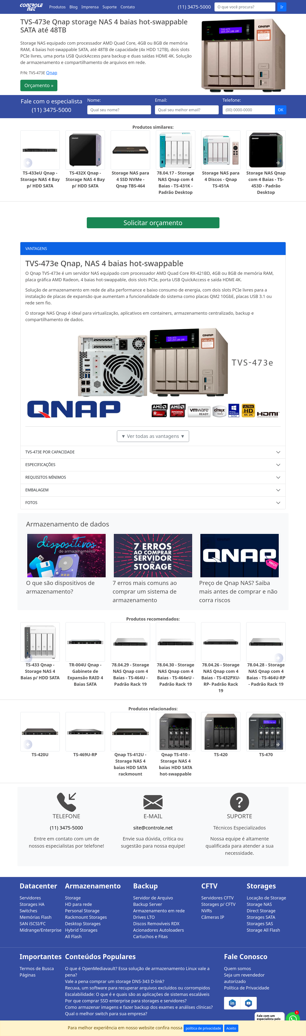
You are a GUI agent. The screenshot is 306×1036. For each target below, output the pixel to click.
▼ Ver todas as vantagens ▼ (153, 436)
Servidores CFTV (217, 898)
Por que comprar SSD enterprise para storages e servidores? (125, 1001)
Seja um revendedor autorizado (244, 978)
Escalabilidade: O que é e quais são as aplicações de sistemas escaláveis (137, 994)
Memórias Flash (36, 917)
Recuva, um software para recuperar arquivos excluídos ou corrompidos (137, 988)
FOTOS (31, 502)
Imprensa (90, 7)
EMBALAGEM (37, 490)
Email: (161, 100)
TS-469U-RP (85, 754)
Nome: (94, 100)
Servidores (30, 898)
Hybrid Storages (81, 930)
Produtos (57, 7)
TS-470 (266, 754)
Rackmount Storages (86, 917)
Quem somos (237, 968)
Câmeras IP (212, 917)
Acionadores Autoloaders (158, 930)
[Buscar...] (244, 6)
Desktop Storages (83, 923)
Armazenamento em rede (159, 911)
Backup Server (147, 904)
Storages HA (32, 904)
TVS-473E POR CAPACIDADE (50, 452)
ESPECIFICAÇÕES (40, 464)
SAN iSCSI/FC (33, 923)
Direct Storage (261, 911)
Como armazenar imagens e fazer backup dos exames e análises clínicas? (139, 1007)
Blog (74, 7)
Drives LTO (144, 917)
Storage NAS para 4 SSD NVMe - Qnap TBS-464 (130, 179)
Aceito (231, 1028)
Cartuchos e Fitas (150, 936)
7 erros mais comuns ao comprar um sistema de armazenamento (145, 591)
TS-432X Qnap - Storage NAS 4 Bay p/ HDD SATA (85, 179)
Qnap (51, 72)
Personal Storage (82, 911)
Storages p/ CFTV (218, 904)
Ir (281, 7)
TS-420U (40, 754)
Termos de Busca (37, 968)
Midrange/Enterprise (39, 930)
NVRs (206, 911)
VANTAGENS (36, 248)
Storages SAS (260, 923)
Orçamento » (38, 85)
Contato (127, 7)
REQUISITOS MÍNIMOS (45, 477)
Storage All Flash (263, 930)
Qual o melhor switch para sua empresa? (106, 1013)
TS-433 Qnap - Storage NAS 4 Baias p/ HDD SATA (40, 671)
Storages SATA (261, 917)
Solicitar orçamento (153, 222)
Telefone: (232, 100)
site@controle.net (153, 827)
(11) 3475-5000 (194, 7)
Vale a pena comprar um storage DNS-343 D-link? (114, 981)
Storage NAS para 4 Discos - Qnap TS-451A (221, 179)
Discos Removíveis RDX (156, 923)
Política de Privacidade (246, 988)
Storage (73, 898)
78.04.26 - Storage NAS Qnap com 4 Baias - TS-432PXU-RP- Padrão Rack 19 (220, 677)
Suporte (110, 7)
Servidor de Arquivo (153, 898)
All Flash (73, 936)
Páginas (28, 975)
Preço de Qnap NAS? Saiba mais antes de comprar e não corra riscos (238, 591)
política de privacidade (203, 1028)
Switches (28, 911)
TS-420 (221, 754)
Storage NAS (259, 904)
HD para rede (78, 904)
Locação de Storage (266, 898)
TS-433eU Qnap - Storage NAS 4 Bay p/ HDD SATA (40, 179)
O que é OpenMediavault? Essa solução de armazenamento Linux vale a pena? (137, 972)
